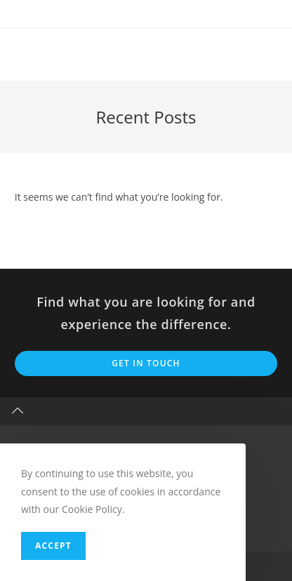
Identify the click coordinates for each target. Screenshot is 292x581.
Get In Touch (146, 363)
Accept (53, 546)
